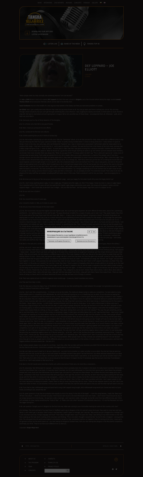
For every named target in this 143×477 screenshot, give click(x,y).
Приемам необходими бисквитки (59, 241)
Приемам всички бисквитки (86, 241)
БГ (89, 231)
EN (94, 231)
